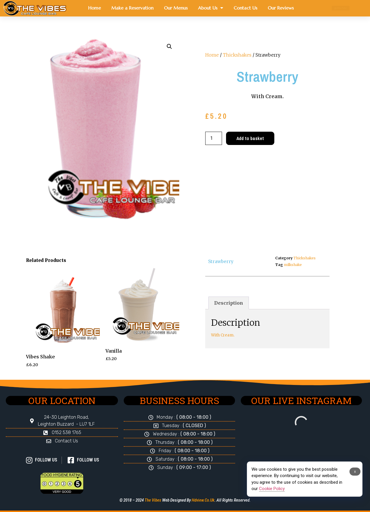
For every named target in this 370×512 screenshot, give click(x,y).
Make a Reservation (132, 8)
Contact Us (245, 8)
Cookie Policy (272, 488)
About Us (210, 8)
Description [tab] (228, 303)
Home (94, 8)
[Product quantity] (213, 138)
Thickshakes (237, 55)
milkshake (293, 264)
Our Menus (176, 8)
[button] (169, 46)
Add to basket (250, 138)
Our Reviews (281, 8)
